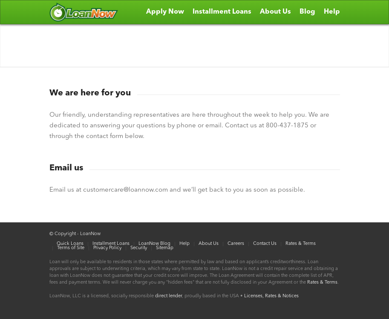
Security (138, 248)
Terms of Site (70, 248)
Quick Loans (70, 243)
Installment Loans (111, 243)
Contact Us (265, 243)
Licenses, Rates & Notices (271, 296)
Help (184, 243)
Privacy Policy (107, 248)
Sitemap (164, 248)
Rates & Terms (300, 243)
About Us (209, 243)
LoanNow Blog (154, 243)
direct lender (168, 296)
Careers (236, 243)
